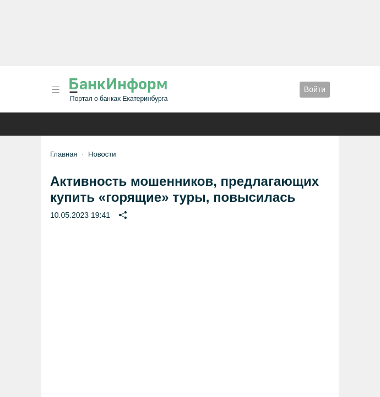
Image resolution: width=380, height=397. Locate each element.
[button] (55, 89)
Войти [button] (314, 89)
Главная (63, 154)
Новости (102, 154)
